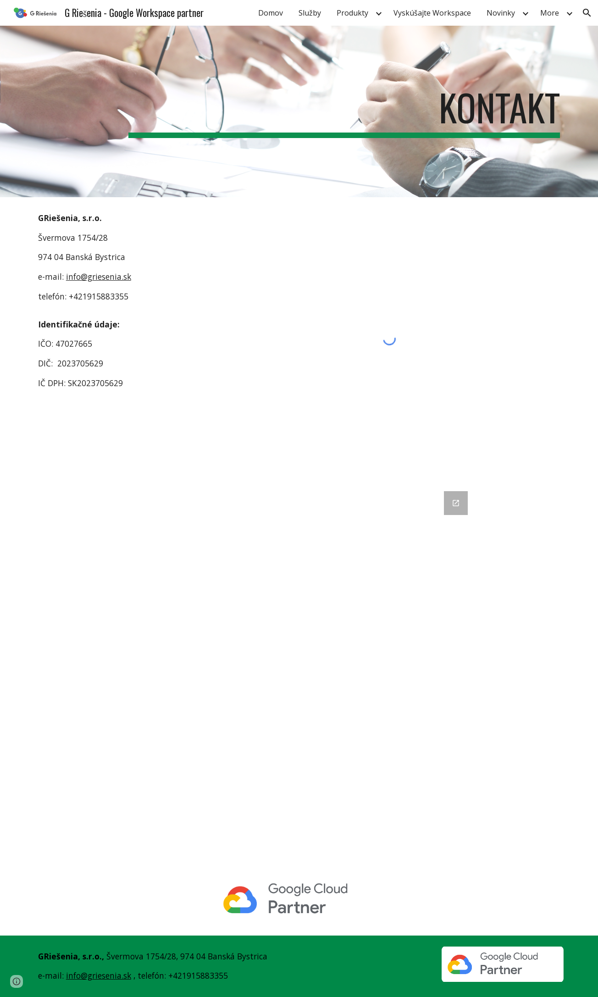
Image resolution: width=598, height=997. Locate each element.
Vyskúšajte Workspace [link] (432, 13)
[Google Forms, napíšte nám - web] (299, 672)
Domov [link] (270, 13)
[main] (344, 111)
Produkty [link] (352, 13)
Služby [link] (310, 13)
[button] (587, 13)
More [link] (549, 13)
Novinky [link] (501, 13)
